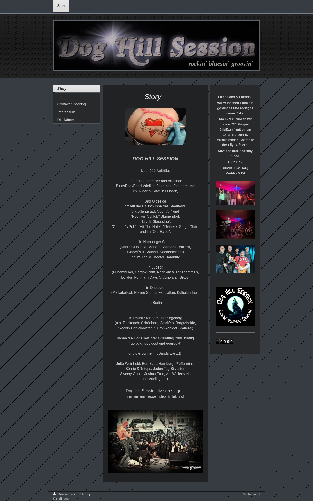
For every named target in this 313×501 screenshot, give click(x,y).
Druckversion (65, 494)
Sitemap (85, 494)
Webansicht (251, 494)
